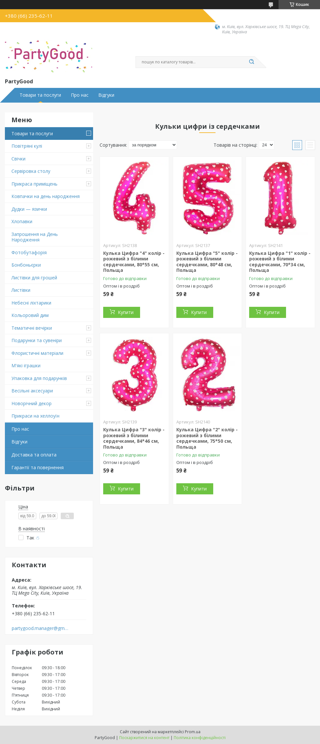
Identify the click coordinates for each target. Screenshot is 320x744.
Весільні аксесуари (32, 391)
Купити (126, 312)
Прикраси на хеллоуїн (35, 416)
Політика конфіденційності (200, 737)
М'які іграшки (25, 365)
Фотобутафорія (29, 252)
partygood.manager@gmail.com (40, 628)
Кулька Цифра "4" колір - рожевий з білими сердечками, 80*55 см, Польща (134, 261)
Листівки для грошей (34, 277)
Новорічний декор (31, 403)
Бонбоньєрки (26, 265)
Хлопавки (21, 221)
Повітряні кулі (26, 146)
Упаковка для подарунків (39, 378)
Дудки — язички (29, 209)
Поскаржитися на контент (144, 737)
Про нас (79, 95)
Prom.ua (192, 732)
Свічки (18, 159)
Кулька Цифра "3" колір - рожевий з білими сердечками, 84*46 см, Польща (134, 438)
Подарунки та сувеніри (36, 340)
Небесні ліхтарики (31, 303)
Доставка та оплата (33, 455)
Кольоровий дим (30, 315)
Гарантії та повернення (37, 467)
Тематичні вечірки (31, 328)
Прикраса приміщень (34, 184)
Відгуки (106, 95)
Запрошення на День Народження (34, 237)
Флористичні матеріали (37, 353)
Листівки (20, 290)
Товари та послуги (40, 95)
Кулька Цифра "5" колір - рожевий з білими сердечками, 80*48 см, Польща (207, 261)
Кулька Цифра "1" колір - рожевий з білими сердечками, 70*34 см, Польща (280, 261)
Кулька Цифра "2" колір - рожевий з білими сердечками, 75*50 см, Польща (207, 438)
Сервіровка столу (30, 171)
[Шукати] (251, 62)
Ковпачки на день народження (45, 196)
